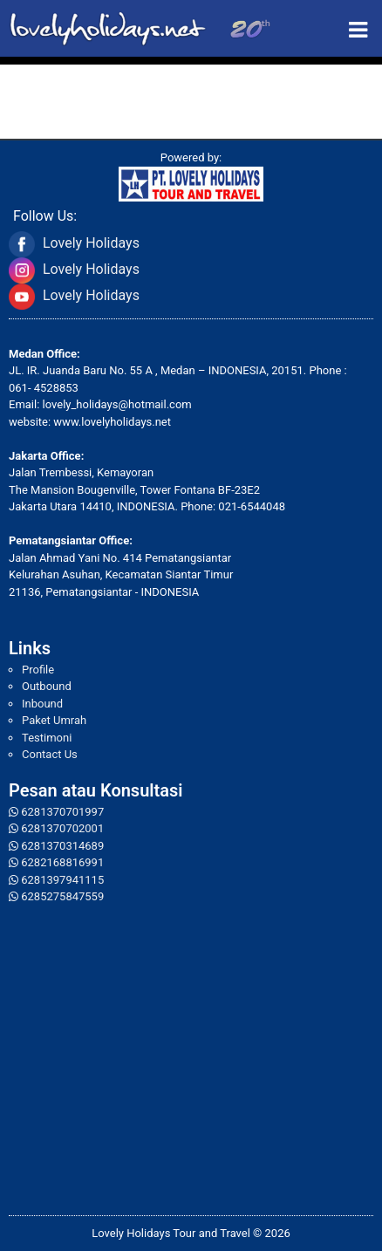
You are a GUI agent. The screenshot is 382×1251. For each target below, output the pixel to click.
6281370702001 (62, 828)
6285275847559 (62, 896)
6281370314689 (62, 845)
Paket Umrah (54, 720)
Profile (38, 669)
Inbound (42, 703)
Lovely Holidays (91, 243)
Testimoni (47, 737)
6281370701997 (62, 811)
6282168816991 (62, 862)
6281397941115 (62, 879)
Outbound (47, 686)
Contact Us (50, 754)
